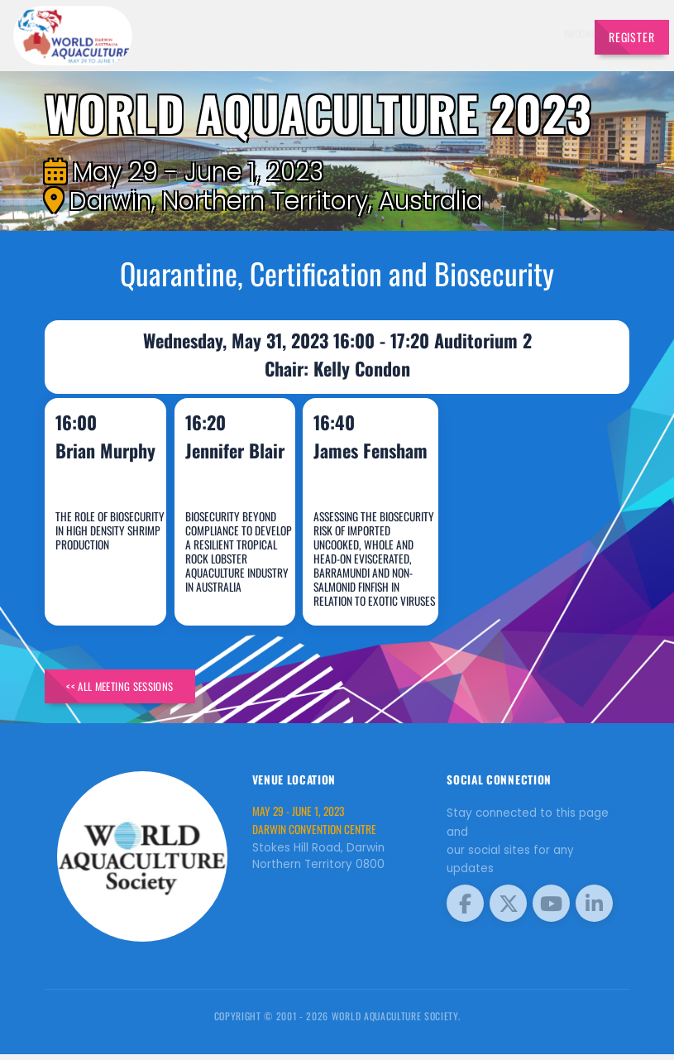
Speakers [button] (318, 33)
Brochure (267, 33)
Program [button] (497, 33)
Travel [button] (547, 33)
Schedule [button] (440, 33)
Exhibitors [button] (380, 33)
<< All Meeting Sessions (136, 689)
